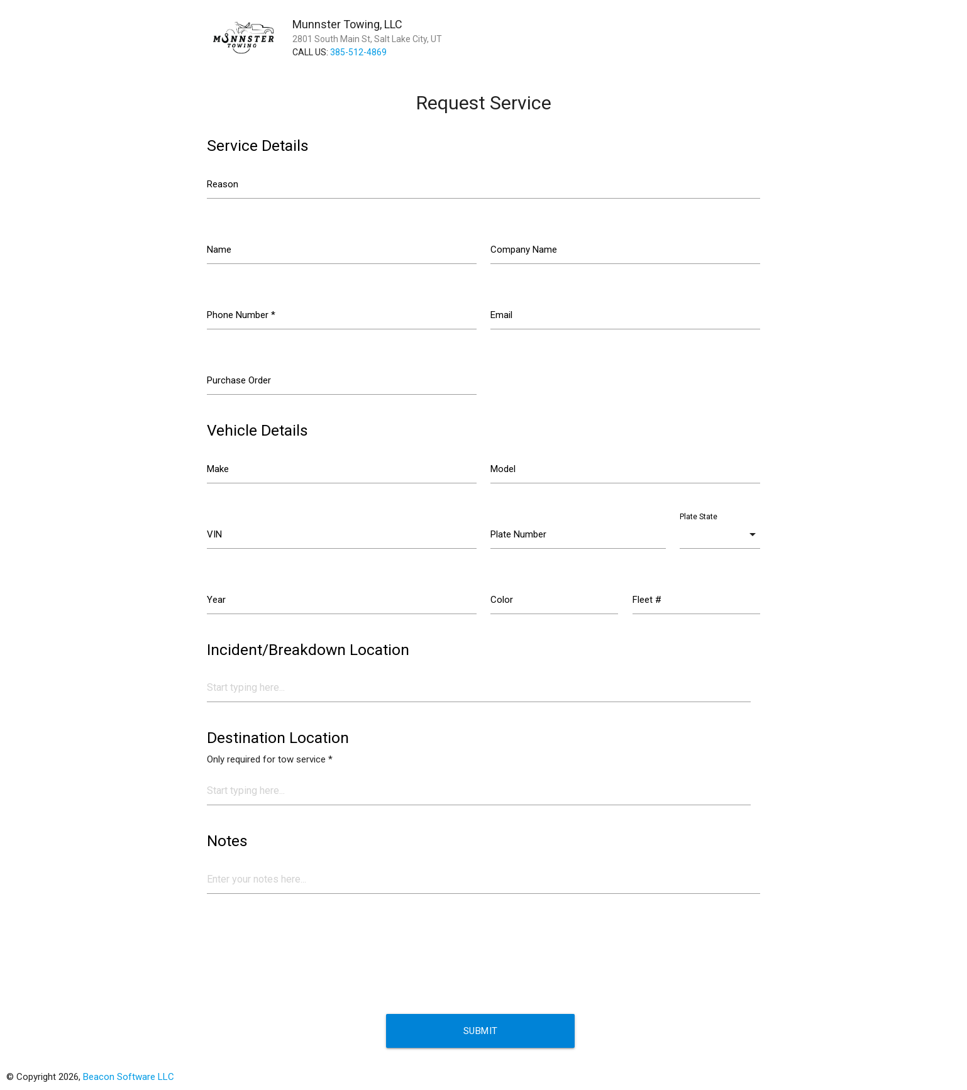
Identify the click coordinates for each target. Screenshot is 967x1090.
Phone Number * (241, 315)
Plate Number (518, 534)
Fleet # (647, 599)
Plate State (698, 516)
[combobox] (720, 534)
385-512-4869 (358, 52)
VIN (214, 534)
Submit (480, 1031)
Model (503, 469)
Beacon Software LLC (128, 1076)
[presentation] (302, 954)
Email (501, 315)
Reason (222, 184)
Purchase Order (239, 380)
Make (218, 469)
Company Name (523, 249)
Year (216, 599)
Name (219, 249)
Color (501, 599)
